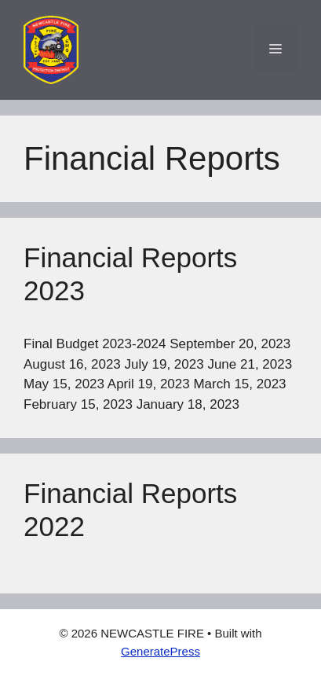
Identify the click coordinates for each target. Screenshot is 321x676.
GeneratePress (160, 651)
